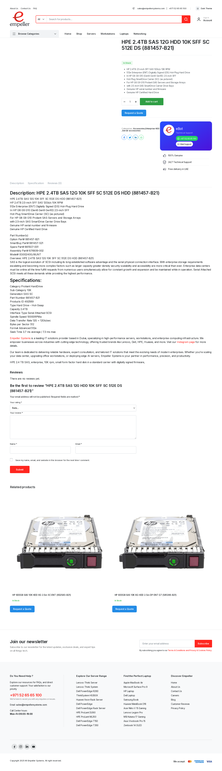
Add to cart (152, 101)
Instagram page (186, 342)
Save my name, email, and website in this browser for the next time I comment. (52, 460)
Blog (173, 699)
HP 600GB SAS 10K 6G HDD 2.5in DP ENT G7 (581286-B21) (146, 595)
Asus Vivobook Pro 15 (134, 721)
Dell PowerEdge (84, 704)
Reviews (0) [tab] (55, 183)
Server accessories (131, 131)
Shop (79, 33)
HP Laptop (129, 691)
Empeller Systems (20, 338)
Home (68, 33)
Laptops (124, 33)
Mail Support (185, 144)
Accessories (139, 129)
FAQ (35, 8)
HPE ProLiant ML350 (86, 716)
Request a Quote (134, 113)
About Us (14, 8)
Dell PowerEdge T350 (87, 725)
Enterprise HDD (152, 129)
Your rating (16, 402)
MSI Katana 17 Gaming (134, 716)
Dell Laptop (129, 695)
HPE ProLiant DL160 (85, 712)
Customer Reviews (180, 704)
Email (78, 444)
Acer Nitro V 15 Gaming (135, 708)
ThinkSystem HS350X (87, 695)
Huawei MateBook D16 (135, 704)
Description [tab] (17, 183)
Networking (140, 33)
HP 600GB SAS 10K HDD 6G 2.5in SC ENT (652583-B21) (41, 595)
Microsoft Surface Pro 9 (135, 687)
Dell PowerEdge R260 (87, 691)
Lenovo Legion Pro (133, 712)
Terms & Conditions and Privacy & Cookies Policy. (190, 650)
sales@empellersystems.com (151, 8)
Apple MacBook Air (133, 682)
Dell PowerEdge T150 (87, 721)
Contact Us (25, 8)
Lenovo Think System (87, 687)
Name (13, 444)
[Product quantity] (130, 101)
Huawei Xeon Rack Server (89, 699)
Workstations (108, 33)
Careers (175, 695)
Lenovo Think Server (86, 682)
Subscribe (203, 643)
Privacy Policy (178, 708)
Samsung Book (131, 699)
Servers (91, 33)
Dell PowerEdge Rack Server (90, 708)
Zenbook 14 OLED (133, 725)
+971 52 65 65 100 (177, 8)
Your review (16, 412)
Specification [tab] (36, 183)
